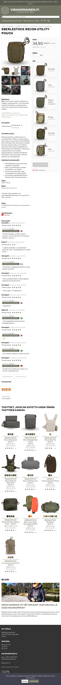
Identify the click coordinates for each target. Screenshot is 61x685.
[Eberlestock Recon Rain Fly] (50, 433)
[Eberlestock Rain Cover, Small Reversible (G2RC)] (30, 515)
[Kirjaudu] (42, 20)
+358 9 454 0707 (11, 657)
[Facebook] (3, 673)
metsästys (28, 21)
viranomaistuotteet (11, 21)
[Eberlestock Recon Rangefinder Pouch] (30, 433)
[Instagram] (7, 673)
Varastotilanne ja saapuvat (10, 113)
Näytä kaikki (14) (8, 376)
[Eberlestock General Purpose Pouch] (10, 515)
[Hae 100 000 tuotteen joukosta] (30, 17)
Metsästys (11, 26)
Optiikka (18, 26)
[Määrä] (36, 55)
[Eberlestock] (6, 393)
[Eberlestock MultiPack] (50, 515)
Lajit (3, 26)
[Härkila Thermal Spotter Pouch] (50, 474)
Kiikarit (26, 26)
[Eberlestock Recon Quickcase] (10, 433)
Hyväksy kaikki (34, 681)
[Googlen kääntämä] (8, 229)
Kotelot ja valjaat (45, 26)
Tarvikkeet (34, 26)
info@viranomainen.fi (8, 659)
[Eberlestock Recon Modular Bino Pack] (10, 474)
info (37, 21)
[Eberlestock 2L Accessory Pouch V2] (10, 555)
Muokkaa (25, 681)
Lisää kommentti (20, 376)
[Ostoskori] (45, 21)
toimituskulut (43, 47)
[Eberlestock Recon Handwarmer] (30, 474)
